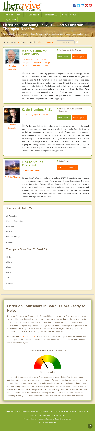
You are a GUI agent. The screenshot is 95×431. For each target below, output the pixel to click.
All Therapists (11, 216)
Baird (32, 42)
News (64, 14)
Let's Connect (63, 56)
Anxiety (9, 231)
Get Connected (32, 14)
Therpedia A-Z (51, 14)
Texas (23, 42)
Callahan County (28, 336)
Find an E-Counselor (67, 167)
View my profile (79, 56)
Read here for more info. (47, 423)
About (73, 14)
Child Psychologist (13, 236)
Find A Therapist (13, 14)
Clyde (8, 257)
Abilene (9, 262)
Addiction (10, 226)
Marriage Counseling (14, 221)
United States (10, 42)
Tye (7, 277)
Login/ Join (10, 19)
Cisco (8, 272)
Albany (9, 267)
